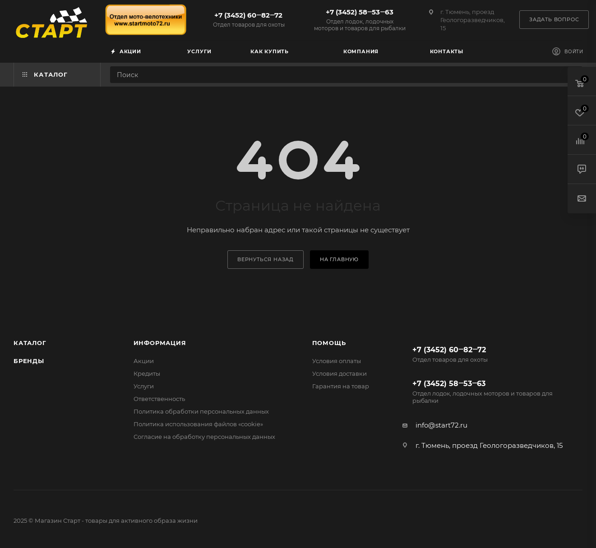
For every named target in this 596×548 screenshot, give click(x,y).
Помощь (329, 342)
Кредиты (147, 373)
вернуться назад (265, 259)
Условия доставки (339, 373)
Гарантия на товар (340, 386)
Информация (160, 342)
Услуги (144, 386)
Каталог (30, 342)
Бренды (29, 360)
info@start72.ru (441, 425)
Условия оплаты (336, 360)
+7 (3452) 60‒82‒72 (249, 19)
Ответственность (159, 398)
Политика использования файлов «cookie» (198, 424)
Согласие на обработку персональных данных (204, 436)
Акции (144, 360)
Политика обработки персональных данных (201, 411)
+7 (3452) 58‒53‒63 (360, 20)
